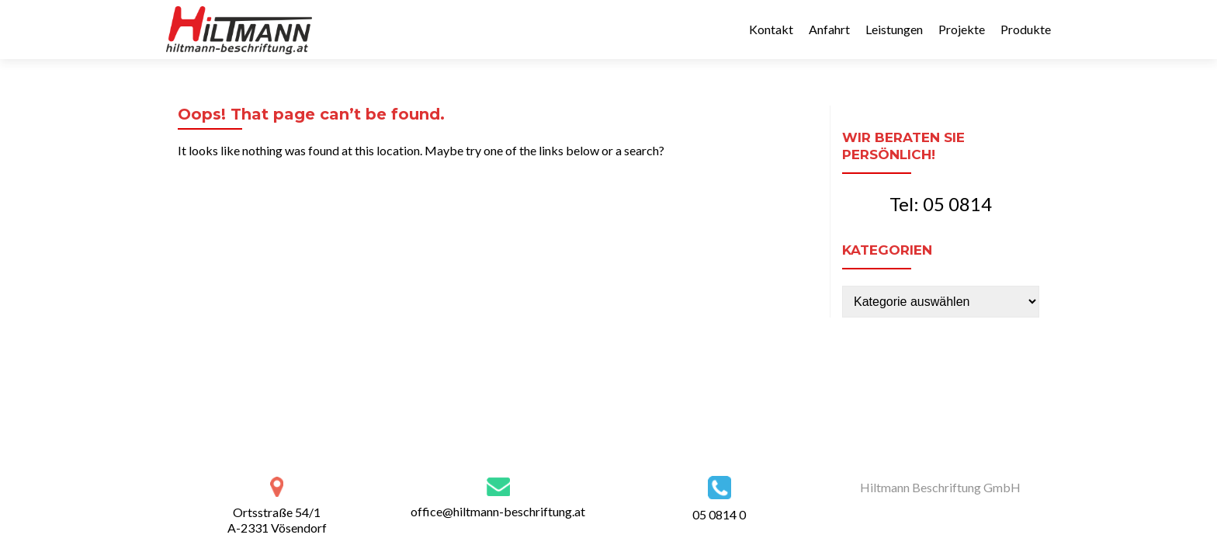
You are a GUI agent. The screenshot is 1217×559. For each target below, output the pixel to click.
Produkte (1025, 29)
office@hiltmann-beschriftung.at (498, 511)
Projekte (961, 29)
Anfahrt (829, 29)
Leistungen (894, 29)
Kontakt (771, 29)
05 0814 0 (719, 514)
